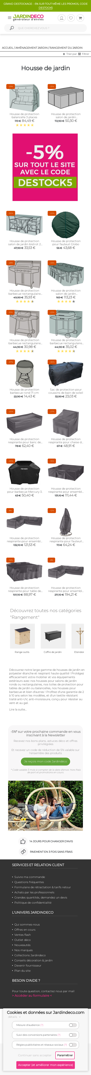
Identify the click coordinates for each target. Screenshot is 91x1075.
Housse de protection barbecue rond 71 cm (24, 391)
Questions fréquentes (29, 882)
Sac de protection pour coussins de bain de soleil (65, 391)
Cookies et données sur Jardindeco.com (45, 1012)
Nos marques (23, 950)
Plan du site (22, 970)
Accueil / (8, 47)
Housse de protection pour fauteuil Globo (66, 242)
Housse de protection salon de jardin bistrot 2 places (24, 244)
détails (15, 1017)
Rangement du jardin (66, 47)
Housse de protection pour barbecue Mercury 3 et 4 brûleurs (24, 492)
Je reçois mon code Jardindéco (45, 761)
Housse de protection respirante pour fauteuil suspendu (66, 541)
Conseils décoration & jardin (33, 960)
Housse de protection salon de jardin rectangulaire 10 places (66, 294)
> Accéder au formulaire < (32, 995)
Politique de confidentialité (32, 902)
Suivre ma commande (29, 877)
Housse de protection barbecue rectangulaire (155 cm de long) (66, 343)
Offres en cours (24, 929)
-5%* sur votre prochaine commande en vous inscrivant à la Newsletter (46, 733)
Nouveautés (22, 945)
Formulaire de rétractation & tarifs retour (42, 887)
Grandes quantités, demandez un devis (40, 897)
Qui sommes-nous (27, 924)
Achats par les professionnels (34, 892)
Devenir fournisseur (27, 965)
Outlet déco (22, 940)
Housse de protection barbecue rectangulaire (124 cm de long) (24, 343)
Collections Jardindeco (30, 955)
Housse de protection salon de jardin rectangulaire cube (66, 117)
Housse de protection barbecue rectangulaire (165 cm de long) (24, 294)
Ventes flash (22, 935)
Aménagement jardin (31, 47)
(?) (41, 1025)
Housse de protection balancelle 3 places (24, 115)
